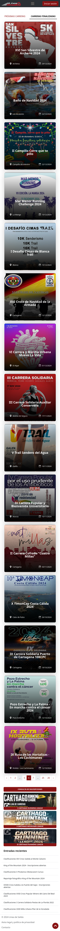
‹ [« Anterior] (6, 777)
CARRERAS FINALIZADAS (43, 16)
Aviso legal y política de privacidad (18, 922)
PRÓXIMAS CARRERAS (14, 16)
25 (43, 777)
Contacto (6, 927)
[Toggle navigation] (32, 3)
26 (48, 777)
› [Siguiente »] (53, 777)
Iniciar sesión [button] (50, 3)
